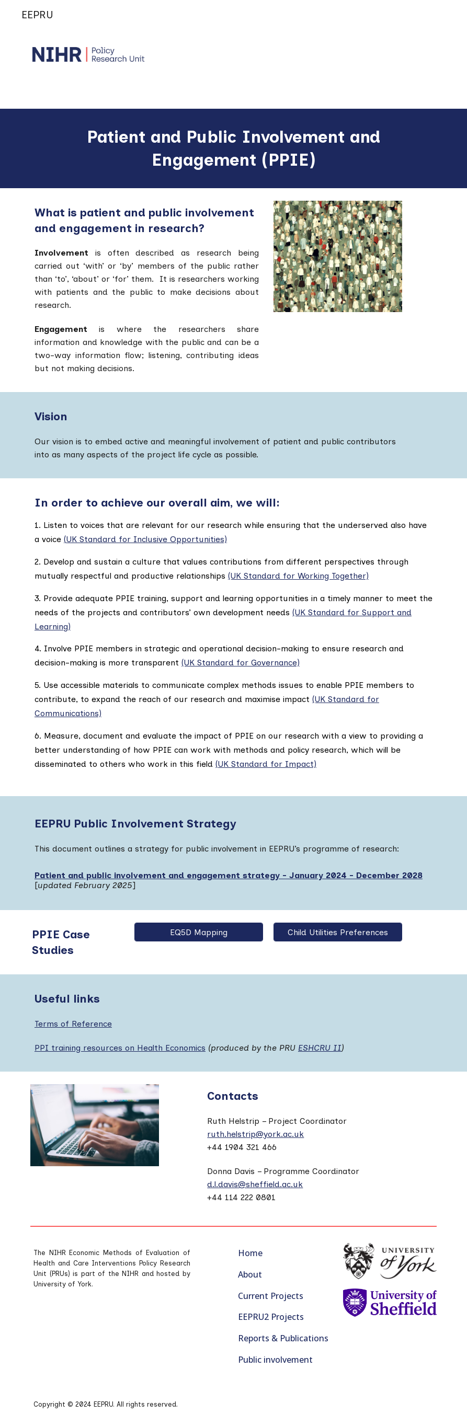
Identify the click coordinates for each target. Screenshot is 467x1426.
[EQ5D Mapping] (199, 932)
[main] (233, 148)
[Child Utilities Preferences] (338, 932)
